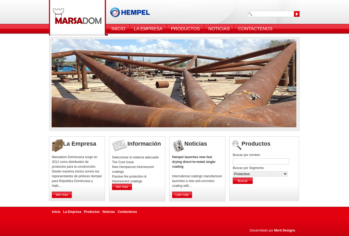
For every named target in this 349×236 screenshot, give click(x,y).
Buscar (243, 181)
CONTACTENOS (255, 28)
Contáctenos (127, 212)
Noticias (108, 212)
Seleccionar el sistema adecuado (135, 157)
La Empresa (72, 212)
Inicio (56, 212)
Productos (92, 212)
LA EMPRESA (148, 28)
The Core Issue (123, 162)
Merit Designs (284, 230)
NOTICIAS (219, 28)
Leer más (182, 195)
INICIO (118, 28)
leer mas (62, 195)
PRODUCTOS (185, 28)
